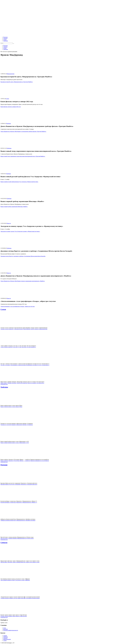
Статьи (4, 39)
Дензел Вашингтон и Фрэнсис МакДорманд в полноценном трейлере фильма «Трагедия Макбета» (23, 131)
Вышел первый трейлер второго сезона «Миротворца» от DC (15, 442)
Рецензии (5, 37)
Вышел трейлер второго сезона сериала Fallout (11, 406)
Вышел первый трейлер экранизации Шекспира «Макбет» (14, 206)
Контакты (5, 629)
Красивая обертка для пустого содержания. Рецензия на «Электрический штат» (19, 484)
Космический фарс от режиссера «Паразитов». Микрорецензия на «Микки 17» (19, 502)
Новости (9, 223)
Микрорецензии (10, 73)
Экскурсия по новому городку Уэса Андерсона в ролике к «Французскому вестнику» (20, 231)
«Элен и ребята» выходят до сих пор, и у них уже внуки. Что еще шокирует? (18, 347)
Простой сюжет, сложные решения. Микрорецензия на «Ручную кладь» (17, 538)
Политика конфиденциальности (10, 630)
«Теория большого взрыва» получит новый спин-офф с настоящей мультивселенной (20, 598)
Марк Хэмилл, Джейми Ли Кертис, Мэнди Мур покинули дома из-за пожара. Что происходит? (22, 383)
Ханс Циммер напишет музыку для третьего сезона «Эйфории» (15, 580)
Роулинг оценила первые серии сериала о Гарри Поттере (14, 616)
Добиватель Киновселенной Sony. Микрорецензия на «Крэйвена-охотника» (18, 520)
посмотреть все (4, 384)
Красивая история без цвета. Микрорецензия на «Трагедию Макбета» (17, 81)
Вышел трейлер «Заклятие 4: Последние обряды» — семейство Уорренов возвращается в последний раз (25, 460)
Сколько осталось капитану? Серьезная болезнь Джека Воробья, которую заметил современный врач (24, 329)
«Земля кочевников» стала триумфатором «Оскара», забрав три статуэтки (18, 306)
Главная (5, 635)
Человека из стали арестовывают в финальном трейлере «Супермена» (17, 424)
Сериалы (5, 38)
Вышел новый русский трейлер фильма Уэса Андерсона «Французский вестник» (19, 181)
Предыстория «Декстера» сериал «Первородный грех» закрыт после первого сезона (20, 562)
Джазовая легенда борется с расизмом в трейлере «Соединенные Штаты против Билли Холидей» (23, 256)
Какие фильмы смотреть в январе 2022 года (11, 106)
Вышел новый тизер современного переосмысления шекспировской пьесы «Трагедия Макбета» (23, 156)
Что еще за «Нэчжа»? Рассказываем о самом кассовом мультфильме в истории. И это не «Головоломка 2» (25, 365)
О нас (4, 627)
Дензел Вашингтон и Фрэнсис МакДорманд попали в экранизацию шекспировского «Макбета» (23, 281)
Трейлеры (5, 40)
